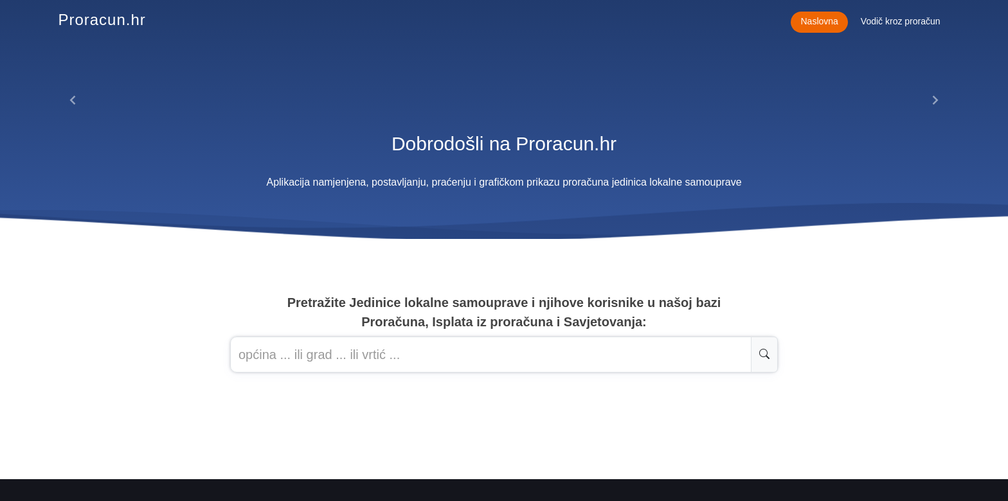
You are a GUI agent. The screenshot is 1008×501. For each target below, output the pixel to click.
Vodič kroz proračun (901, 21)
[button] (73, 100)
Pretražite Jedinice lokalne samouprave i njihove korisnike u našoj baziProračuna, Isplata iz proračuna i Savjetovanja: (504, 312)
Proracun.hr (101, 19)
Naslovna (819, 21)
